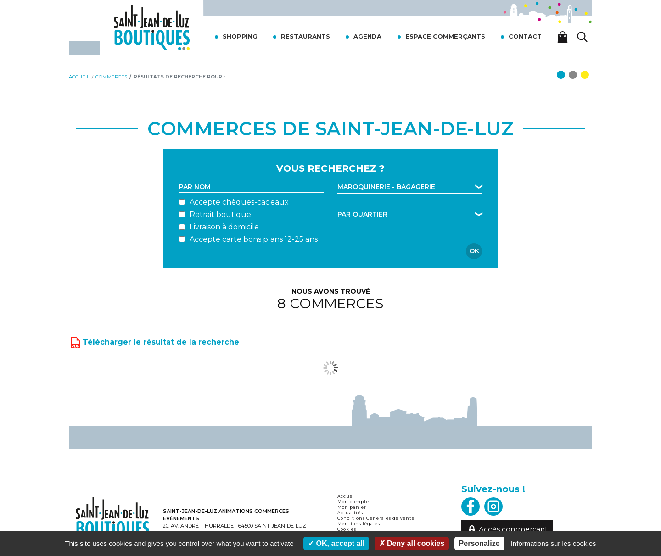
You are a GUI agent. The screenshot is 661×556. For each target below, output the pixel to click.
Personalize (479, 543)
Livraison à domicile (224, 227)
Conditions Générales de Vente (376, 518)
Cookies (346, 529)
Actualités (350, 512)
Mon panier (351, 507)
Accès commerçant (507, 529)
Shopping (240, 36)
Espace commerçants (445, 36)
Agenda (367, 36)
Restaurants (305, 36)
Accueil (346, 496)
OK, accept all (336, 543)
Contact (525, 36)
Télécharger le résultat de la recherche (154, 341)
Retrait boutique (220, 214)
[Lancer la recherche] (582, 37)
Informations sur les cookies (553, 543)
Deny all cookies (412, 543)
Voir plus (330, 368)
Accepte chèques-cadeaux (239, 202)
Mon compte (353, 501)
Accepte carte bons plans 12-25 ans (254, 239)
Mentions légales (358, 523)
